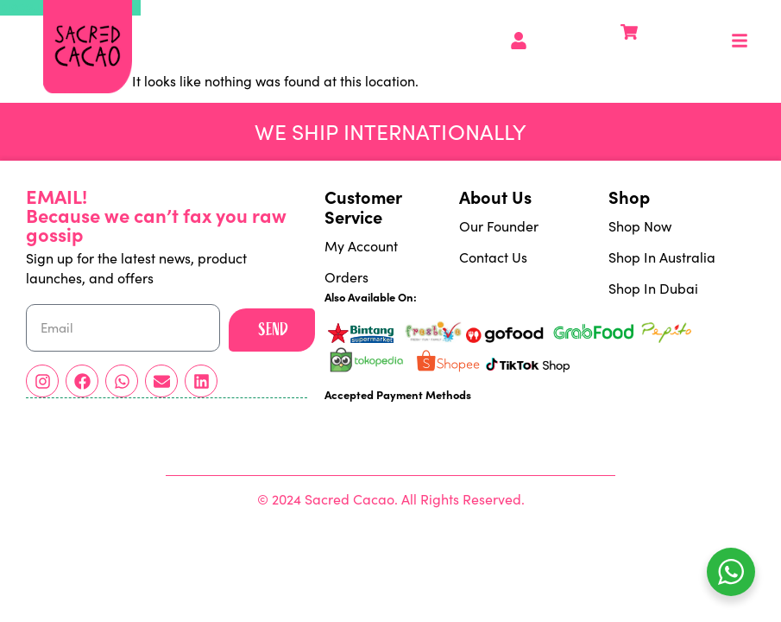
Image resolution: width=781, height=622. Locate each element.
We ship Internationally (390, 131)
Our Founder (499, 226)
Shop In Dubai (653, 288)
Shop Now (639, 226)
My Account (361, 246)
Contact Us (493, 257)
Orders (346, 277)
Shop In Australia (661, 257)
